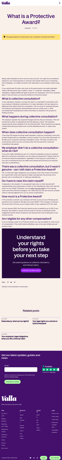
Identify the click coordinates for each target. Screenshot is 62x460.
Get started (55, 458)
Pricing (3, 440)
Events (21, 430)
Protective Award (23, 286)
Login (43, 458)
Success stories (3, 444)
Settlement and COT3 (4, 436)
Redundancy (5, 286)
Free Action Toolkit (21, 436)
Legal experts (38, 429)
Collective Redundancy (13, 286)
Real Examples (22, 420)
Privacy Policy (14, 377)
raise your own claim (38, 188)
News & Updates (22, 426)
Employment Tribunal (4, 430)
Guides (21, 415)
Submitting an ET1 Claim (4, 425)
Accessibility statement (55, 431)
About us (38, 416)
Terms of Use (55, 413)
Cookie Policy (55, 419)
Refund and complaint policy (55, 425)
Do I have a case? (4, 414)
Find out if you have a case (31, 270)
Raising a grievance (3, 420)
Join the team (37, 422)
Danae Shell (28, 28)
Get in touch (4, 448)
